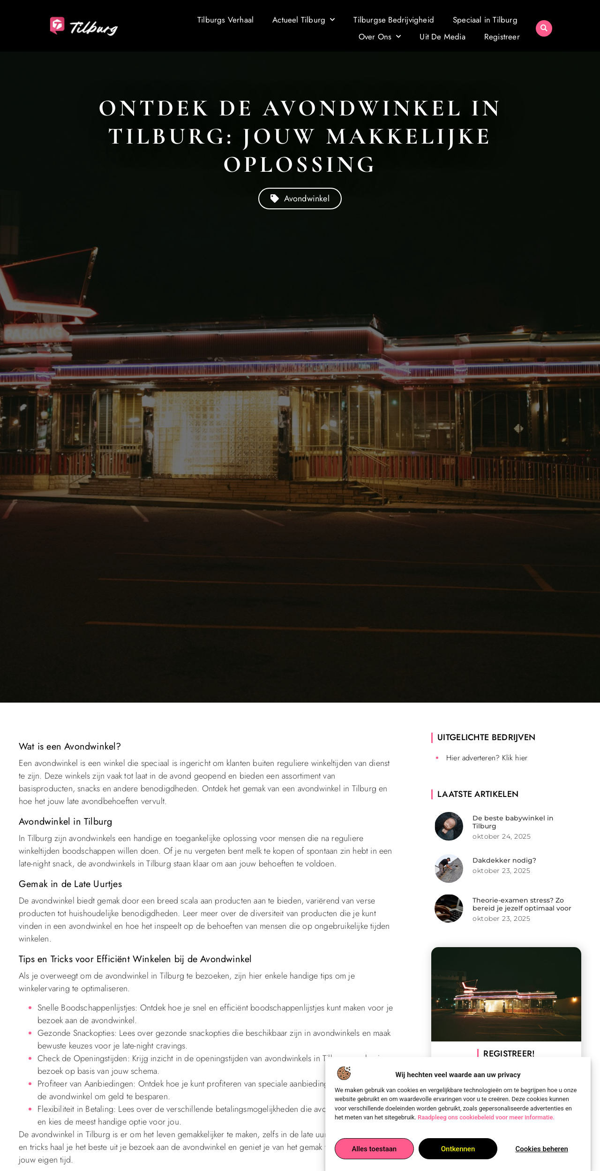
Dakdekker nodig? (504, 860)
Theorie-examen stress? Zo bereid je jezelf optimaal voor (521, 904)
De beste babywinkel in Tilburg (513, 822)
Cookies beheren (542, 1149)
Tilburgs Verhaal (225, 19)
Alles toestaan (374, 1149)
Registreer (502, 36)
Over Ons (380, 36)
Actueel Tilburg (303, 19)
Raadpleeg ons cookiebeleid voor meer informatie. (486, 1117)
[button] (544, 28)
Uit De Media (442, 36)
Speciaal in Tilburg (485, 19)
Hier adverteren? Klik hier (486, 757)
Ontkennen (458, 1149)
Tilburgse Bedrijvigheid (393, 19)
